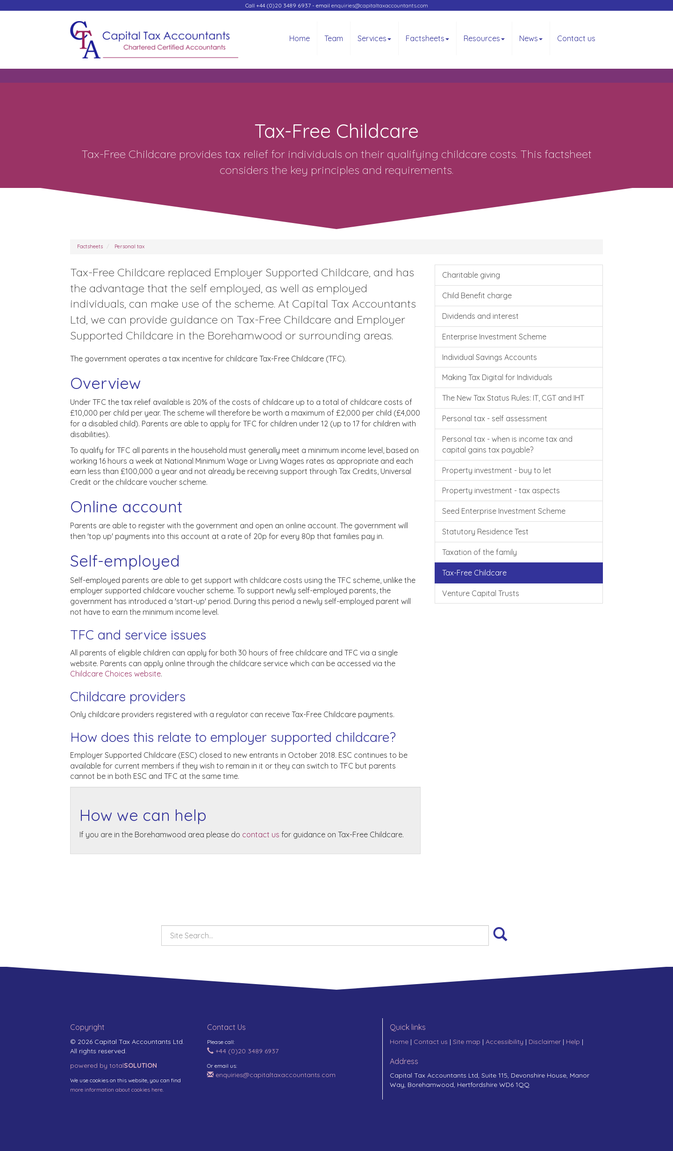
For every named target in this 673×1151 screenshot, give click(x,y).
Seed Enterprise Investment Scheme (504, 511)
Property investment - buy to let (496, 470)
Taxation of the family (479, 552)
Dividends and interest (480, 316)
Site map (466, 1041)
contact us (260, 834)
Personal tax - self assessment (494, 418)
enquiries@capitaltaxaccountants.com (379, 5)
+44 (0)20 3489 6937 (243, 1051)
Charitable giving (471, 275)
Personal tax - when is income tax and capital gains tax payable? (507, 444)
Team (333, 38)
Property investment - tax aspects (501, 490)
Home (299, 38)
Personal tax (129, 246)
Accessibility (504, 1041)
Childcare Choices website (115, 673)
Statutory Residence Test (485, 531)
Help (573, 1041)
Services (374, 38)
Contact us (576, 38)
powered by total (113, 1065)
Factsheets (427, 38)
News (531, 38)
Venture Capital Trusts (480, 593)
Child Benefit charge (477, 295)
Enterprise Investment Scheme (494, 336)
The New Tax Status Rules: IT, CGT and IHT (513, 398)
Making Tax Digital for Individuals (497, 377)
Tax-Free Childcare (474, 572)
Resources (484, 38)
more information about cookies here (116, 1089)
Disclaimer (545, 1041)
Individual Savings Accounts (489, 357)
